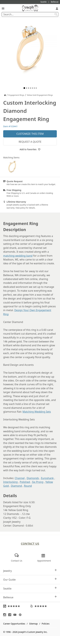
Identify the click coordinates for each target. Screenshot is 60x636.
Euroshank (47, 478)
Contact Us (30, 544)
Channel (20, 478)
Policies (45, 623)
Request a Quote (30, 141)
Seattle (30, 588)
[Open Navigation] (3, 8)
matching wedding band (17, 255)
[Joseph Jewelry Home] (5, 95)
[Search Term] (30, 14)
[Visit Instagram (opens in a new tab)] (5, 615)
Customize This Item (30, 134)
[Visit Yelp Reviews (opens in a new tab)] (43, 606)
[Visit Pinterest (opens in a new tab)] (21, 615)
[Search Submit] (56, 14)
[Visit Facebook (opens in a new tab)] (10, 615)
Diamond (16, 486)
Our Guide (30, 579)
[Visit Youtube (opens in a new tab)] (15, 615)
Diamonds (33, 478)
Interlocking (10, 482)
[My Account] (57, 8)
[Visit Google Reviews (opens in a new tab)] (16, 606)
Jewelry (30, 571)
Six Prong (37, 482)
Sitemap (33, 623)
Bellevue (30, 597)
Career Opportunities (14, 623)
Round (28, 486)
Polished (25, 482)
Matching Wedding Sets (37, 411)
